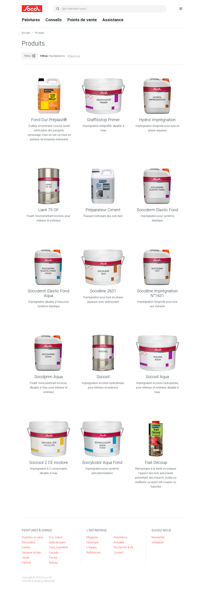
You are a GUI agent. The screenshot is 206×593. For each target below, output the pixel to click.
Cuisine (26, 547)
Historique (93, 542)
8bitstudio (49, 581)
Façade (53, 552)
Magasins (92, 537)
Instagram (158, 542)
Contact (118, 552)
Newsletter (158, 537)
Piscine (53, 557)
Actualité (119, 542)
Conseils (53, 20)
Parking (26, 562)
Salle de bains (57, 542)
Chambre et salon (32, 537)
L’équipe (92, 547)
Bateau (53, 562)
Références (94, 552)
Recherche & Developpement (125, 547)
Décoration (28, 542)
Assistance (112, 20)
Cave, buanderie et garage (60, 547)
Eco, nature (56, 537)
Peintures (31, 20)
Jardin (25, 557)
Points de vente (82, 20)
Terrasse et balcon (33, 552)
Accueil (26, 32)
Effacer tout (73, 56)
